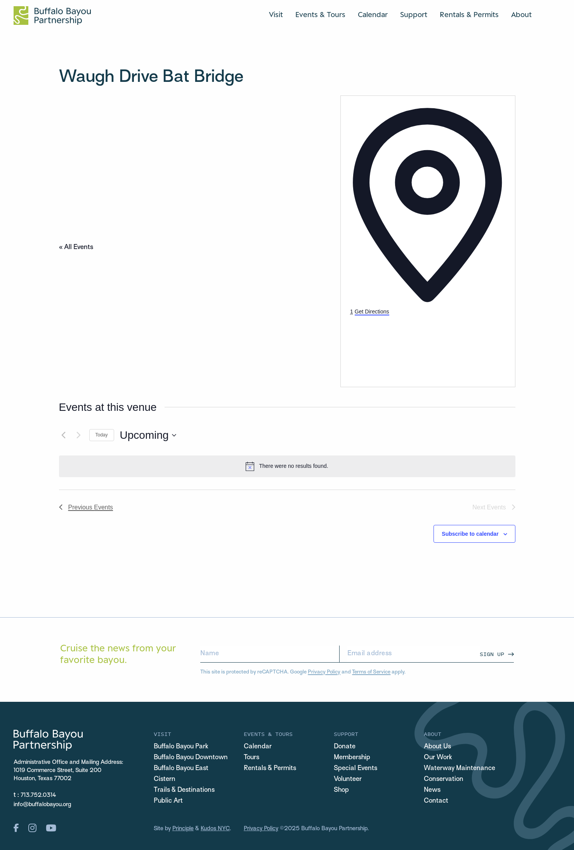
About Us (437, 747)
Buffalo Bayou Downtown (191, 758)
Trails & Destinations (184, 790)
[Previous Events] (63, 435)
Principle (183, 828)
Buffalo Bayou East (181, 768)
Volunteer (348, 779)
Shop (341, 790)
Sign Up (492, 654)
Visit (276, 14)
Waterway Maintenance (459, 768)
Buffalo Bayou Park (181, 747)
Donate (344, 747)
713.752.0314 (38, 795)
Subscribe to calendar (470, 534)
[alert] (287, 466)
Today (101, 435)
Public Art (168, 801)
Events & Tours (320, 14)
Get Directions (372, 311)
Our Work (438, 758)
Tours (251, 758)
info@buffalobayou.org (42, 804)
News (432, 790)
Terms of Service (371, 672)
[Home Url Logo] (52, 15)
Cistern (164, 779)
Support (413, 14)
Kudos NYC (215, 828)
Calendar (373, 14)
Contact (436, 801)
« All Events (76, 247)
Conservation (443, 779)
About (521, 14)
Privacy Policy (324, 672)
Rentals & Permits (469, 14)
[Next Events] (78, 435)
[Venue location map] (408, 345)
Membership (352, 758)
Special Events (355, 768)
